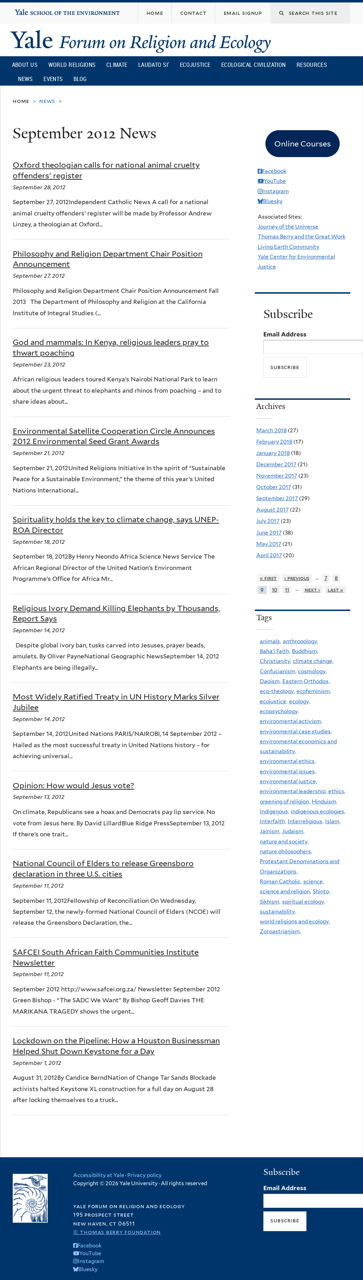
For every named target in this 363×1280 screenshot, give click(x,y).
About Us (24, 64)
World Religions (72, 64)
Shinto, (321, 891)
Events (53, 79)
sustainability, (278, 911)
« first (268, 578)
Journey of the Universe (288, 226)
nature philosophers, (286, 851)
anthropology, (300, 641)
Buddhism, (305, 651)
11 (287, 590)
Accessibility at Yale (98, 1175)
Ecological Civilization (253, 64)
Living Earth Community (288, 246)
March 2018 (271, 430)
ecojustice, (273, 701)
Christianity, (275, 661)
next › (312, 590)
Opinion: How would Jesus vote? (73, 785)
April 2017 (269, 555)
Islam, (332, 821)
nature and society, (284, 841)
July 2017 (268, 521)
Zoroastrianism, (280, 931)
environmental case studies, (296, 731)
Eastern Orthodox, (306, 681)
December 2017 (276, 464)
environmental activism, (291, 721)
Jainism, (270, 831)
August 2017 (272, 509)
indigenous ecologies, (318, 811)
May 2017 (268, 544)
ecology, (299, 701)
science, (313, 881)
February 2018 (274, 441)
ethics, (336, 791)
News (25, 79)
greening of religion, (285, 801)
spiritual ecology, (303, 901)
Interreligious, (305, 821)
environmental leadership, (293, 791)
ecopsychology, (279, 711)
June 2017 (269, 532)
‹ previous (296, 578)
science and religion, (285, 891)
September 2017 (277, 498)
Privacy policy (144, 1175)
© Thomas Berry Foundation (117, 1232)
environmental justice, (288, 781)
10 (274, 590)
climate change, (313, 661)
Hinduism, (324, 801)
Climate (116, 64)
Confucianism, (278, 671)
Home (21, 101)
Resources (312, 64)
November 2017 (276, 475)
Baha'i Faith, (275, 651)
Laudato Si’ (153, 64)
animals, (270, 641)
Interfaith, (273, 821)
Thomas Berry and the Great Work (301, 236)
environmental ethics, (288, 761)
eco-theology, (277, 691)
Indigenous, (274, 811)
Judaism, (293, 831)
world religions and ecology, (295, 921)
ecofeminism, (314, 691)
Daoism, (270, 681)
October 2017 (273, 487)
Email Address (284, 334)
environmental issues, (288, 771)
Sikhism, (270, 901)
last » (336, 590)
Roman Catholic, (280, 881)
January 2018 (273, 453)
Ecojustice (195, 64)
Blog (80, 79)
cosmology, (312, 671)
